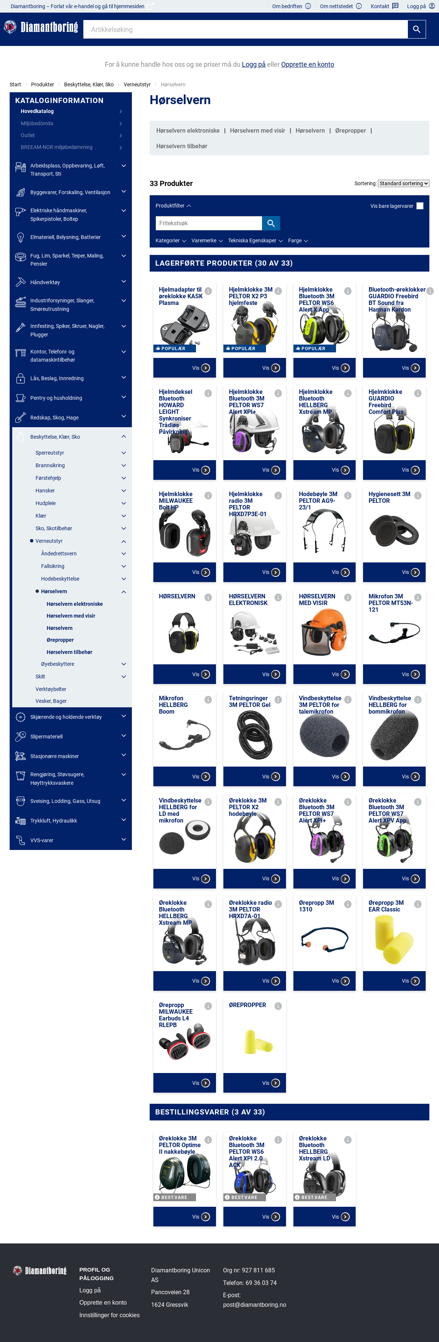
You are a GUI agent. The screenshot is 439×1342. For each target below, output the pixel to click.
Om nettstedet (341, 6)
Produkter (42, 84)
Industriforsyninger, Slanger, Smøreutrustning (54, 304)
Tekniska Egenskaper (252, 240)
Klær (41, 516)
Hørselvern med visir (71, 616)
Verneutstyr (137, 84)
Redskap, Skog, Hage (47, 417)
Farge (295, 240)
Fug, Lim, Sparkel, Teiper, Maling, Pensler (59, 259)
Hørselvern (54, 591)
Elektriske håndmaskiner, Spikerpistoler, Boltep (51, 214)
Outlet (28, 135)
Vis (201, 367)
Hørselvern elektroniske (75, 604)
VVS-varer (34, 840)
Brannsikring (50, 465)
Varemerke (204, 240)
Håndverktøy (37, 282)
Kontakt (385, 6)
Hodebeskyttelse (60, 579)
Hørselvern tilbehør (69, 652)
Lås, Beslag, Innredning (49, 378)
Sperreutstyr (50, 453)
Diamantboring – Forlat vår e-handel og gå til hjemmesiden (82, 6)
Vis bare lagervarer (396, 205)
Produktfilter (170, 205)
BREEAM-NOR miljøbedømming (57, 147)
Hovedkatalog (37, 111)
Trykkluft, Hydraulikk (46, 821)
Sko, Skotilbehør (54, 528)
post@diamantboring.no (254, 1305)
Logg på (90, 1290)
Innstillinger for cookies (109, 1315)
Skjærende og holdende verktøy (58, 717)
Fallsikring (52, 566)
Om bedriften (292, 6)
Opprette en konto (103, 1302)
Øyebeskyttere (57, 664)
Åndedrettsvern (59, 554)
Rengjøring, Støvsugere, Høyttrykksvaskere (49, 777)
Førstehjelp (48, 478)
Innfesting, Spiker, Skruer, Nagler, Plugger (59, 329)
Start (15, 84)
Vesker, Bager (51, 701)
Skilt (40, 677)
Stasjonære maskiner (47, 756)
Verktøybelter (51, 689)
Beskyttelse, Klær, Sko (89, 84)
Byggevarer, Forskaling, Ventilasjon (62, 192)
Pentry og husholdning (48, 398)
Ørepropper (60, 640)
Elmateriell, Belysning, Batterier (58, 237)
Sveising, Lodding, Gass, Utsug (57, 801)
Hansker (45, 491)
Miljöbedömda (37, 123)
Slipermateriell (39, 736)
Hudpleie (46, 503)
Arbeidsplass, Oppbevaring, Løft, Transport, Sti (60, 169)
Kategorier (168, 240)
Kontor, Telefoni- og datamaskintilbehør (45, 355)
